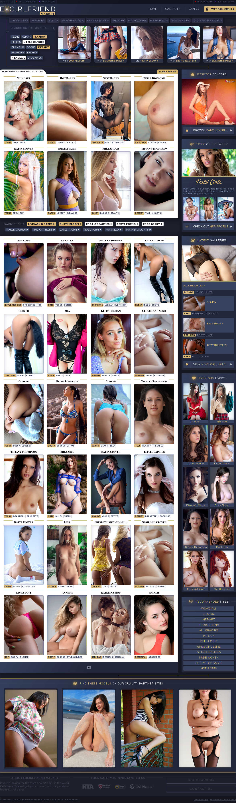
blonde (104, 213)
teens (149, 375)
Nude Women (208, 658)
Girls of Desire (209, 647)
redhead (108, 657)
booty (14, 657)
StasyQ (209, 614)
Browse (210, 130)
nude (147, 305)
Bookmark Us (167, 72)
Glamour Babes (209, 652)
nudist (95, 446)
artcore (151, 587)
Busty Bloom (48, 2)
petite (68, 305)
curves (162, 143)
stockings (29, 305)
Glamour (17, 47)
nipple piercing (12, 305)
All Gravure (209, 630)
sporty (213, 314)
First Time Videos (73, 21)
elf (22, 213)
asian (51, 375)
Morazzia (114, 230)
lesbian (109, 305)
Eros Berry (152, 224)
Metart (43, 47)
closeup (26, 446)
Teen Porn (38, 21)
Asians (26, 37)
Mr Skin (208, 636)
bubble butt (199, 314)
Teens (15, 37)
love (16, 143)
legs (105, 587)
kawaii (7, 587)
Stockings (35, 58)
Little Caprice (33, 42)
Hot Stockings (137, 21)
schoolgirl (29, 587)
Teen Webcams (205, 2)
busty (94, 213)
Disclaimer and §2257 (223, 800)
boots (155, 305)
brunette (97, 305)
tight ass (9, 375)
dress (115, 375)
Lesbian (32, 53)
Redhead (96, 657)
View (209, 364)
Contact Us (201, 789)
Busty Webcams (226, 2)
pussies (70, 143)
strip (205, 357)
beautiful (19, 516)
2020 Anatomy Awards (207, 21)
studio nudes (74, 657)
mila (22, 143)
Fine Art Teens (44, 230)
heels (113, 587)
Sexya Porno (127, 224)
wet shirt (121, 305)
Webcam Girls (221, 9)
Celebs (16, 42)
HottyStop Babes (208, 663)
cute (51, 305)
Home (153, 9)
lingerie (119, 143)
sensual (119, 657)
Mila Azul (18, 58)
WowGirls (209, 609)
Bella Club (208, 641)
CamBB (194, 9)
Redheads (18, 53)
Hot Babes (209, 669)
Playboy (40, 37)
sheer (67, 516)
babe (187, 314)
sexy (15, 213)
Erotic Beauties (99, 224)
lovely (61, 143)
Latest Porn (69, 230)
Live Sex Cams (19, 21)
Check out (210, 227)
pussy (16, 446)
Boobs (31, 47)
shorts (156, 213)
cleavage (71, 213)
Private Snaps (180, 21)
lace (67, 375)
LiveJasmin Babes (27, 2)
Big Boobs (141, 143)
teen (112, 446)
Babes (51, 143)
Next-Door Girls (98, 21)
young (58, 305)
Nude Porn (92, 230)
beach (104, 446)
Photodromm (209, 625)
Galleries (172, 9)
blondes (159, 375)
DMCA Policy (201, 800)
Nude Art (118, 21)
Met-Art (209, 620)
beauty (115, 213)
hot (39, 305)
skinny (138, 305)
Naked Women (17, 230)
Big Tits (53, 21)
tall (147, 213)
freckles (157, 446)
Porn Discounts (138, 230)
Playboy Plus (159, 21)
